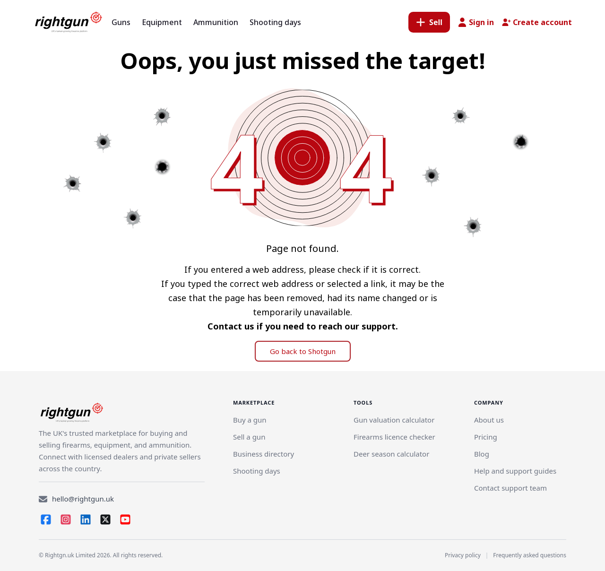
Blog (481, 454)
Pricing (485, 436)
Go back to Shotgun (303, 351)
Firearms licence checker (394, 436)
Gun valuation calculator (394, 419)
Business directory (263, 454)
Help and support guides (515, 471)
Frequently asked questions (529, 555)
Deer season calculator (391, 454)
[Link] (249, 436)
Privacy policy (463, 555)
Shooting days (256, 471)
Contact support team (510, 488)
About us (489, 419)
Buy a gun (250, 419)
